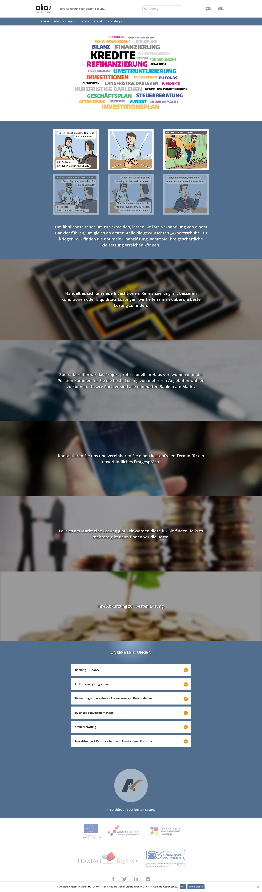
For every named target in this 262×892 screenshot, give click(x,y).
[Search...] (162, 9)
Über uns (84, 21)
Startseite (43, 21)
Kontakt (98, 21)
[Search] (145, 9)
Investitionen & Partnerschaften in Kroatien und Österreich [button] (114, 741)
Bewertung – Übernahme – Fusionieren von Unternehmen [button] (113, 698)
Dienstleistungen (64, 21)
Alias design (115, 21)
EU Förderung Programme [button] (92, 684)
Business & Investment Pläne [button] (94, 713)
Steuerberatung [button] (85, 727)
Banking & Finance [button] (87, 670)
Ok (182, 886)
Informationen (196, 886)
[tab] (131, 671)
